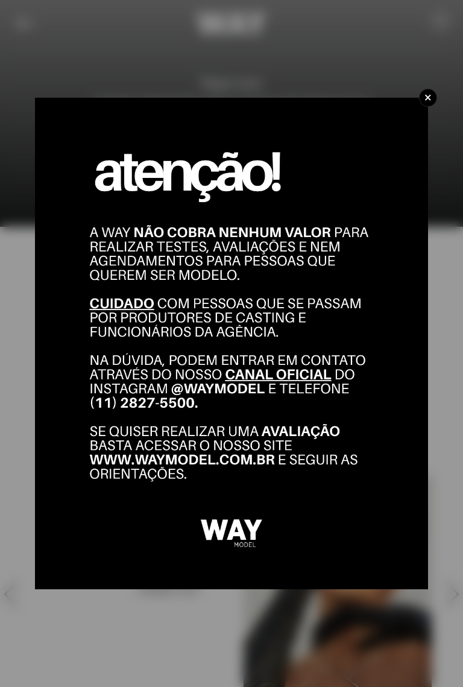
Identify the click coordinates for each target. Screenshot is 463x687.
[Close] (428, 98)
